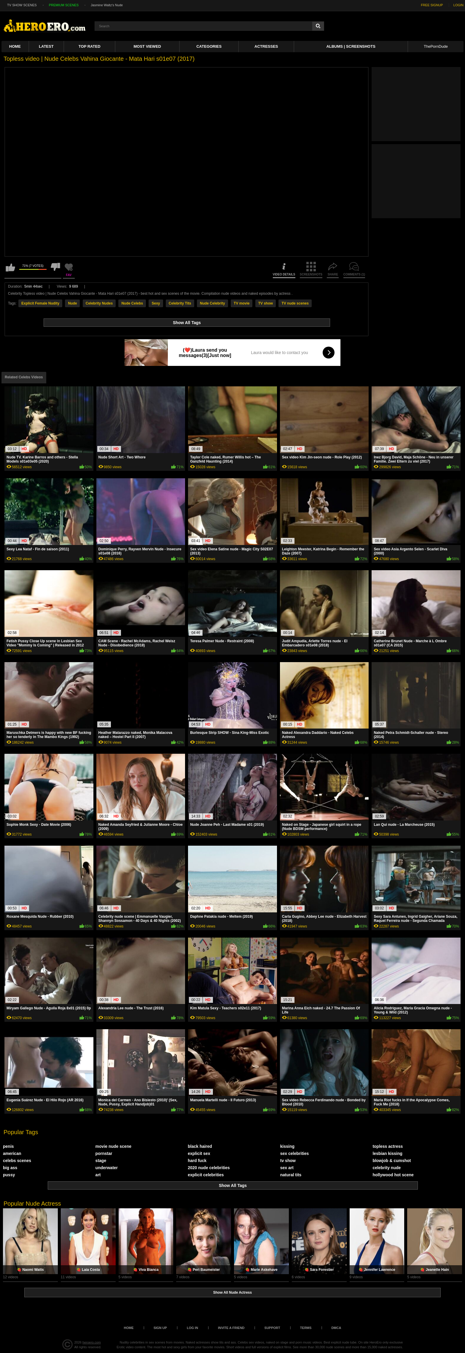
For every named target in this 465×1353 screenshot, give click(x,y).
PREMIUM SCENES (64, 5)
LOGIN (458, 5)
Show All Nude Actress (232, 1292)
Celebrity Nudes (99, 303)
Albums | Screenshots (350, 46)
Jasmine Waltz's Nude (107, 5)
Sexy (156, 303)
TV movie (241, 303)
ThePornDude (436, 46)
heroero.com (91, 1342)
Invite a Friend (231, 1328)
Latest (46, 46)
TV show (265, 303)
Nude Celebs (132, 303)
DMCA (336, 1328)
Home (15, 46)
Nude (72, 303)
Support (272, 1328)
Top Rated (90, 46)
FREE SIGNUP (432, 5)
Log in (192, 1328)
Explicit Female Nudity (40, 303)
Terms (306, 1328)
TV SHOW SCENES (22, 5)
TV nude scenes (294, 303)
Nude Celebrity (212, 303)
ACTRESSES (266, 46)
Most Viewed (147, 46)
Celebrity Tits (180, 303)
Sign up (160, 1328)
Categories (209, 46)
